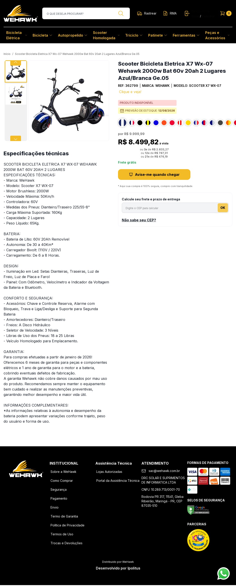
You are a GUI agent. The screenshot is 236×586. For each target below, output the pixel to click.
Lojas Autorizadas (109, 472)
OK (222, 208)
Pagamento (59, 498)
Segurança (59, 489)
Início (7, 54)
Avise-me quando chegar (154, 174)
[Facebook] (14, 484)
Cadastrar (208, 16)
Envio (55, 507)
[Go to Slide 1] (16, 71)
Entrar (195, 16)
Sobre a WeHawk (63, 472)
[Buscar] (120, 13)
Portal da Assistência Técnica (117, 480)
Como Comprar (62, 480)
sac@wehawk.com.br (164, 471)
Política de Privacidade (67, 525)
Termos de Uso (62, 534)
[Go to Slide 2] (16, 94)
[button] (68, 100)
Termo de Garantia (64, 516)
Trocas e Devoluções (66, 543)
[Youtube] (37, 484)
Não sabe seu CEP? (139, 220)
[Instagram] (26, 484)
